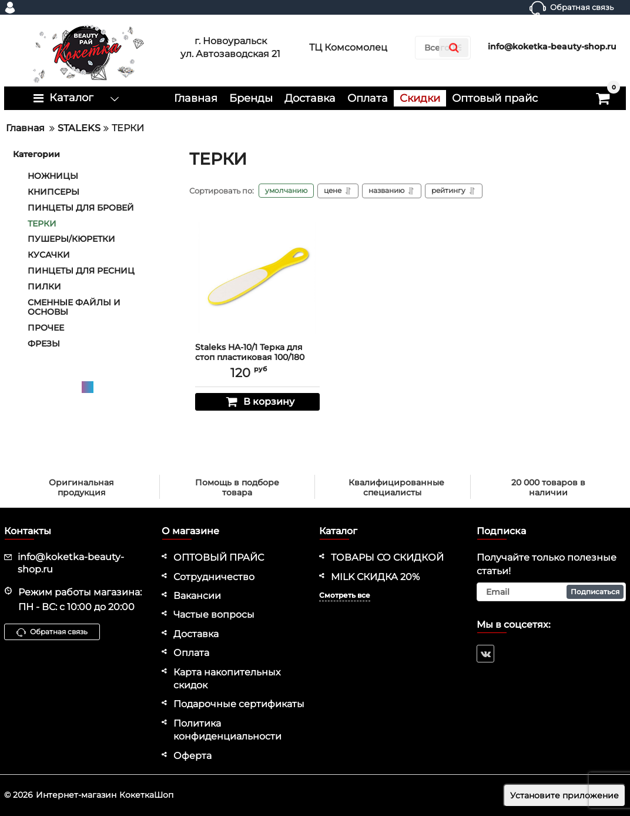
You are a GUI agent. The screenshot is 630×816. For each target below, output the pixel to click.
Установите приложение (564, 795)
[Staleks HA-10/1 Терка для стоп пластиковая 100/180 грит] (257, 278)
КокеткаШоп (146, 795)
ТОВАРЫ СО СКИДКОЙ (387, 557)
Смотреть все (344, 595)
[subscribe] (551, 591)
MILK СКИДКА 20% (375, 576)
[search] (453, 47)
